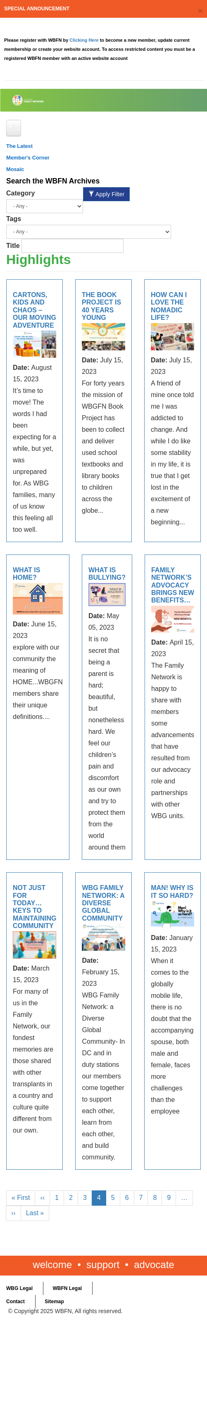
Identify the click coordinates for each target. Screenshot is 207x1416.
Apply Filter (106, 194)
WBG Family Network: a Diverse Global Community (103, 903)
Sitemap (54, 1301)
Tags (13, 218)
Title (13, 245)
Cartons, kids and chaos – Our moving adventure (34, 310)
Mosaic (15, 169)
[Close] (200, 10)
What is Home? (26, 573)
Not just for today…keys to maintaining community (34, 906)
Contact (15, 1301)
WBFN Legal (67, 1288)
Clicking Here (84, 40)
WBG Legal (19, 1288)
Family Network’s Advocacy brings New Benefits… (172, 585)
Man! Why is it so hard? (172, 891)
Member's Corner (28, 158)
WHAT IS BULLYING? (107, 573)
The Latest (19, 146)
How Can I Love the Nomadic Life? (169, 306)
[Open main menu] (13, 128)
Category (20, 193)
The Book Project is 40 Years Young (101, 306)
